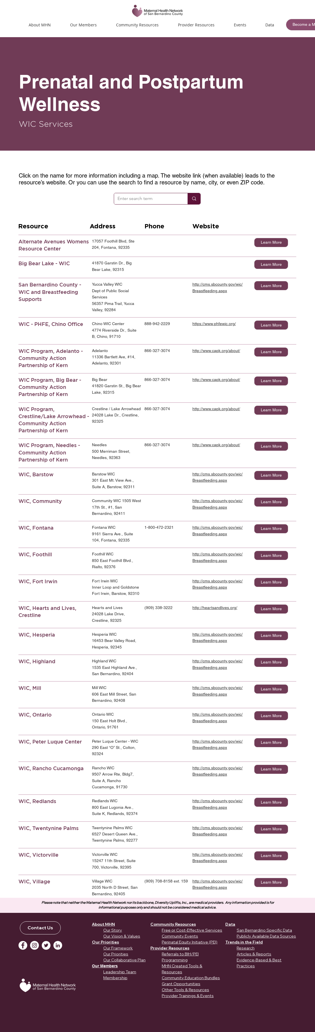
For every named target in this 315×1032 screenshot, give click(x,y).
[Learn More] (271, 242)
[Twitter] (46, 945)
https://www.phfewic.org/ (214, 323)
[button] (240, 25)
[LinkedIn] (57, 945)
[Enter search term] (146, 198)
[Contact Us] (40, 927)
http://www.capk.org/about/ (216, 350)
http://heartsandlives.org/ (214, 607)
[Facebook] (22, 945)
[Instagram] (34, 945)
